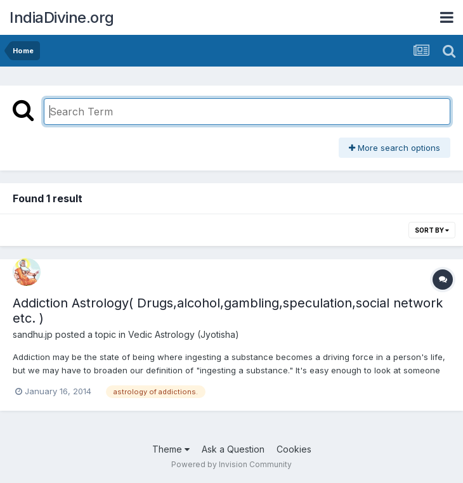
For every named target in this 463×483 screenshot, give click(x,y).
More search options (394, 148)
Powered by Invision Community (231, 464)
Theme (171, 449)
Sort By (432, 230)
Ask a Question (233, 449)
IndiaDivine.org (62, 17)
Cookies (294, 449)
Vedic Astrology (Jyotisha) (183, 334)
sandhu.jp (33, 334)
